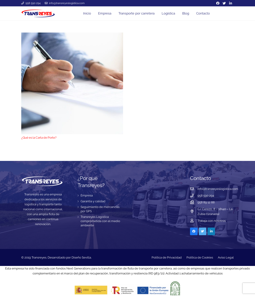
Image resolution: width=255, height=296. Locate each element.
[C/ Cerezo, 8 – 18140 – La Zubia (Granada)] (193, 211)
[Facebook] (218, 3)
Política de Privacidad (167, 257)
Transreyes (39, 257)
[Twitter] (224, 3)
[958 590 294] (193, 195)
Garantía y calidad (93, 201)
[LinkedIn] (230, 3)
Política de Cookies (199, 257)
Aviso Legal (226, 257)
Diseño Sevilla (81, 257)
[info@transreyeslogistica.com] (193, 189)
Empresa (87, 195)
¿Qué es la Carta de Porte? (38, 137)
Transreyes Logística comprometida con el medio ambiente (100, 221)
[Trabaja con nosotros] (193, 220)
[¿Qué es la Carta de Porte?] (72, 83)
